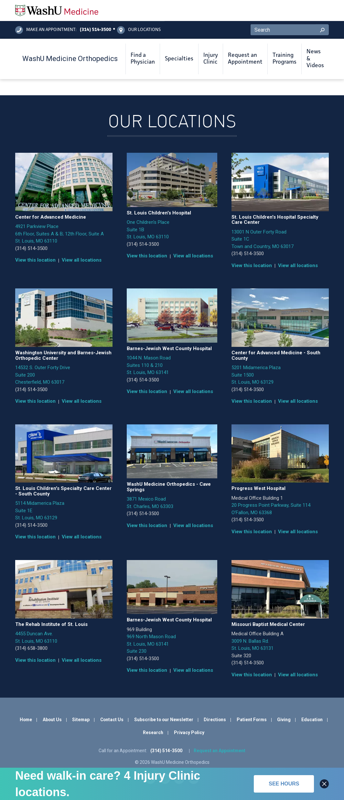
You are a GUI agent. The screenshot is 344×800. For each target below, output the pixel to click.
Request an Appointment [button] (245, 58)
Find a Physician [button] (143, 58)
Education (312, 719)
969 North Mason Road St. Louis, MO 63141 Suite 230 (151, 644)
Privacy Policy (189, 732)
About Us (52, 719)
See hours (284, 783)
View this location (35, 260)
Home (26, 719)
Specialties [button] (179, 59)
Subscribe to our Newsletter (163, 719)
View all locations (82, 260)
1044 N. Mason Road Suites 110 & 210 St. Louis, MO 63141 (149, 365)
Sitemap (81, 719)
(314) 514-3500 (31, 248)
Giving (284, 719)
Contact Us (112, 719)
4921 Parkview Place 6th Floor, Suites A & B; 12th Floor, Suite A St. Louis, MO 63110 (59, 233)
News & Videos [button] (315, 58)
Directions (215, 719)
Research (153, 732)
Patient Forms (252, 719)
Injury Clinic (210, 58)
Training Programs (284, 58)
